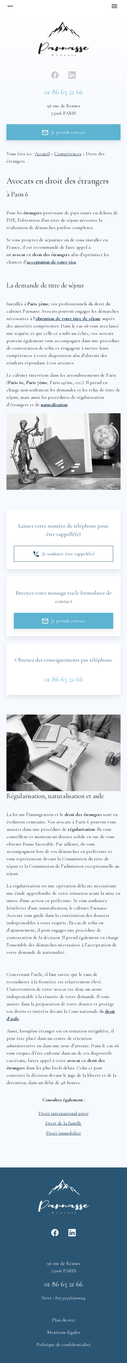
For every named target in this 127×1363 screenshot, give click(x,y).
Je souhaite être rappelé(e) (63, 554)
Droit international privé (64, 1113)
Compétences (67, 154)
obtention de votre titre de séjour (68, 318)
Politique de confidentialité (64, 1344)
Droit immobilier (63, 1133)
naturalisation (54, 405)
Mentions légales (63, 1332)
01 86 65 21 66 (63, 92)
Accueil (42, 154)
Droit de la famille (63, 1123)
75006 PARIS (63, 109)
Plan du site (63, 1320)
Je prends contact (63, 132)
